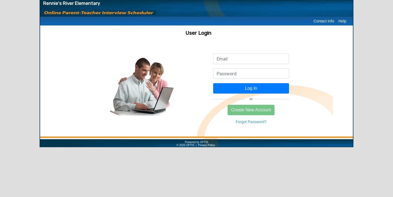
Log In (251, 88)
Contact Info (324, 21)
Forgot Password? (251, 122)
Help (342, 21)
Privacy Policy (206, 145)
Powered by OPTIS (196, 142)
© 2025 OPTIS (185, 145)
